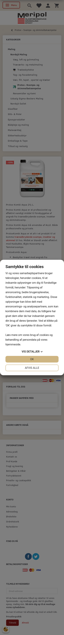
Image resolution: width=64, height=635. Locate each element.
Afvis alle (32, 367)
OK (32, 359)
